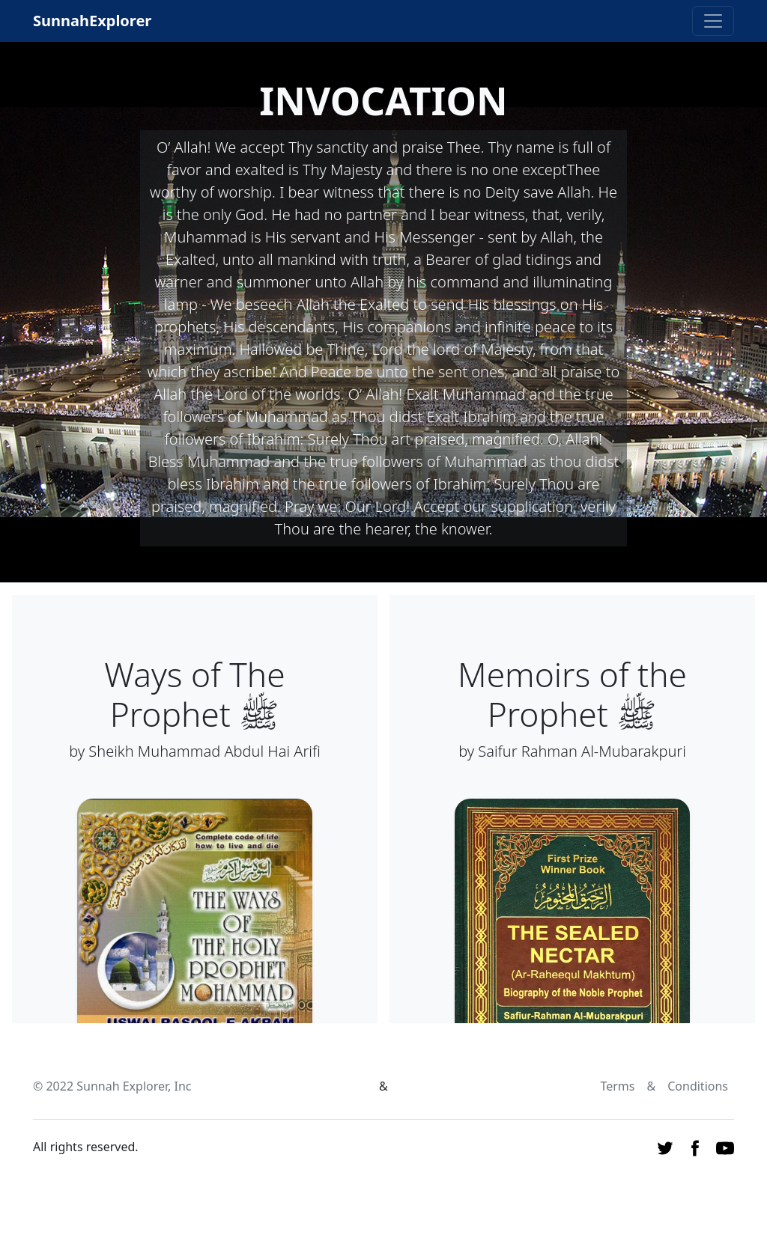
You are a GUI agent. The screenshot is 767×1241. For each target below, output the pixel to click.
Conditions (697, 1086)
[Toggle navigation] (713, 21)
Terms (617, 1086)
